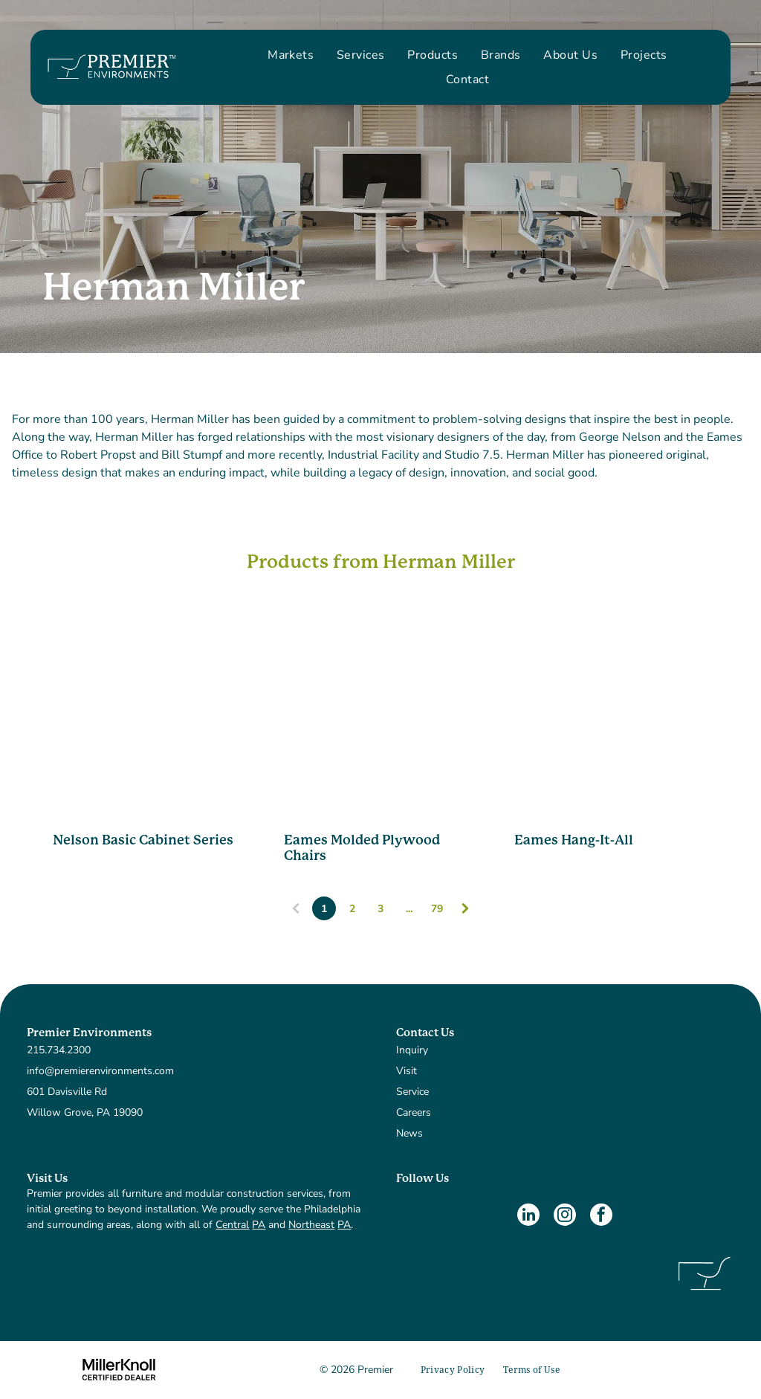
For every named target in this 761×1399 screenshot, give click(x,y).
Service (412, 1092)
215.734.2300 (59, 1050)
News (409, 1133)
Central (232, 1225)
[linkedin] (528, 1216)
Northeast (311, 1225)
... (409, 909)
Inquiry (412, 1050)
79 (437, 909)
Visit (406, 1071)
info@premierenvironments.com (100, 1071)
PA (258, 1225)
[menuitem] (290, 55)
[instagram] (565, 1216)
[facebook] (601, 1216)
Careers (413, 1112)
